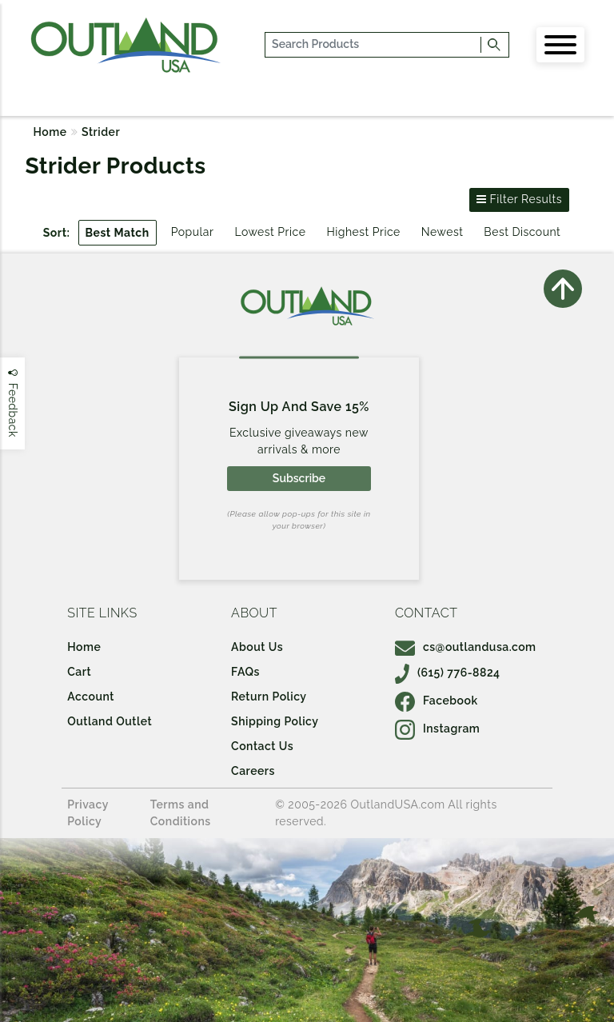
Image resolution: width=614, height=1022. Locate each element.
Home (50, 132)
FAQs (245, 671)
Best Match (118, 232)
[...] (373, 44)
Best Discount (522, 232)
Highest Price (363, 232)
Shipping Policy (274, 721)
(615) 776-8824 (447, 672)
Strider (101, 132)
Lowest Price (269, 232)
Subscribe (299, 478)
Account (90, 696)
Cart (79, 671)
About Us (257, 647)
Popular (192, 232)
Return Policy (268, 696)
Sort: (56, 232)
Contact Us (262, 746)
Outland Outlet (109, 721)
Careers (253, 771)
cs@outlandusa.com (465, 647)
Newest (442, 232)
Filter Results (519, 199)
